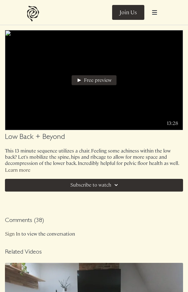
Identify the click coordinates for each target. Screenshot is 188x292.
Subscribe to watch (95, 185)
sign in (12, 234)
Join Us (128, 12)
